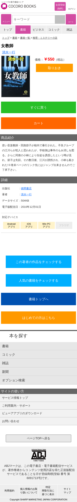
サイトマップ (67, 491)
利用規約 (9, 490)
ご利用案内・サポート (16, 405)
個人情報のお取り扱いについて (28, 491)
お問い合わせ (10, 421)
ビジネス (38, 29)
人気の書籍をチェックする (38, 280)
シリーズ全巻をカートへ (39, 243)
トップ (7, 29)
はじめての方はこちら (38, 317)
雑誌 (69, 29)
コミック (54, 29)
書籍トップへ (38, 299)
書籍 (23, 29)
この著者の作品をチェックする (39, 262)
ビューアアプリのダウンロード (22, 413)
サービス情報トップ (15, 397)
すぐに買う (38, 107)
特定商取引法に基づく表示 (48, 491)
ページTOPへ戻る (38, 438)
